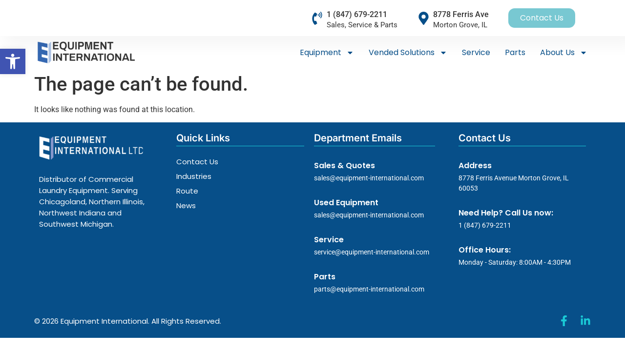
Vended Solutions (408, 52)
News (186, 205)
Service (476, 52)
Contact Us (197, 161)
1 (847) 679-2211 (357, 14)
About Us (563, 52)
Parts (515, 52)
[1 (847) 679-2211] (317, 18)
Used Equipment (346, 202)
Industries (193, 176)
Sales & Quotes (344, 165)
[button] (12, 61)
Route (187, 191)
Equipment (327, 52)
